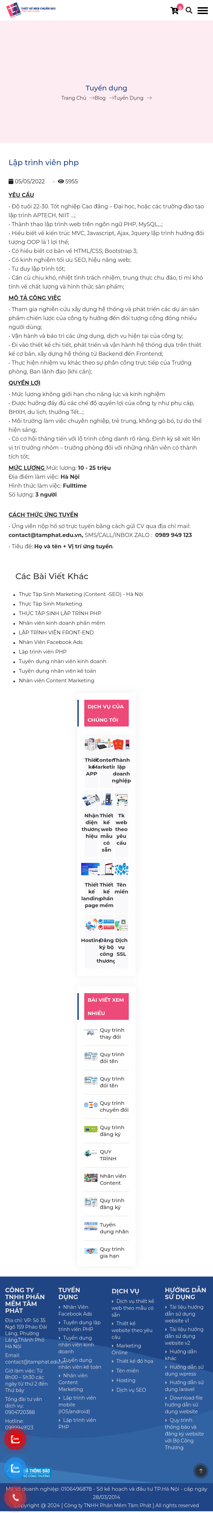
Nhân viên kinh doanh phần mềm (59, 625)
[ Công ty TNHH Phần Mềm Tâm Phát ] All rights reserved (130, 1507)
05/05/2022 (27, 182)
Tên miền (125, 1372)
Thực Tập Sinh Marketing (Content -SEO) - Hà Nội (77, 596)
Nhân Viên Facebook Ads (49, 644)
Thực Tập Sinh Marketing (48, 605)
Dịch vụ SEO (129, 1392)
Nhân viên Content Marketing (54, 682)
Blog (100, 99)
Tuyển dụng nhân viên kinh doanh (60, 663)
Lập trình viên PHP (41, 653)
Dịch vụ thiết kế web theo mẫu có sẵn (133, 1310)
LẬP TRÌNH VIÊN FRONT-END (54, 634)
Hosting (124, 1382)
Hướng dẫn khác (181, 1356)
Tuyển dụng (128, 99)
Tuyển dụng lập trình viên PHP (80, 1327)
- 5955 (64, 182)
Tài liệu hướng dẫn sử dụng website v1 (184, 1316)
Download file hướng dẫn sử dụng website (184, 1406)
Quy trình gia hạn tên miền (112, 1257)
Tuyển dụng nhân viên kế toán (55, 673)
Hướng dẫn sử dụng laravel (184, 1387)
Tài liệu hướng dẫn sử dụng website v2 (184, 1338)
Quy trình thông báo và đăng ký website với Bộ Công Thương (184, 1435)
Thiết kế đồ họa (132, 1363)
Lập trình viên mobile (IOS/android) (78, 1406)
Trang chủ (73, 99)
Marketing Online (126, 1350)
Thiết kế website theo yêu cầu (132, 1332)
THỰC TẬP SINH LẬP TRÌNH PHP (58, 615)
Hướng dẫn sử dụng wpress (184, 1372)
